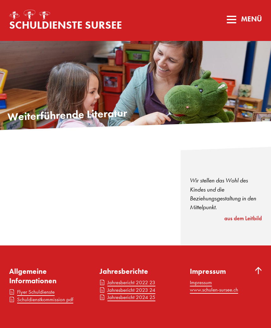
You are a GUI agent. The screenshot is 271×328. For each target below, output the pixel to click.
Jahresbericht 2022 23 (131, 282)
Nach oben (258, 270)
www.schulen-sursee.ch (214, 289)
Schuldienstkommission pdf (45, 299)
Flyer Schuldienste (36, 291)
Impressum (201, 282)
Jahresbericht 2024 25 (131, 297)
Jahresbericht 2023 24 (131, 289)
